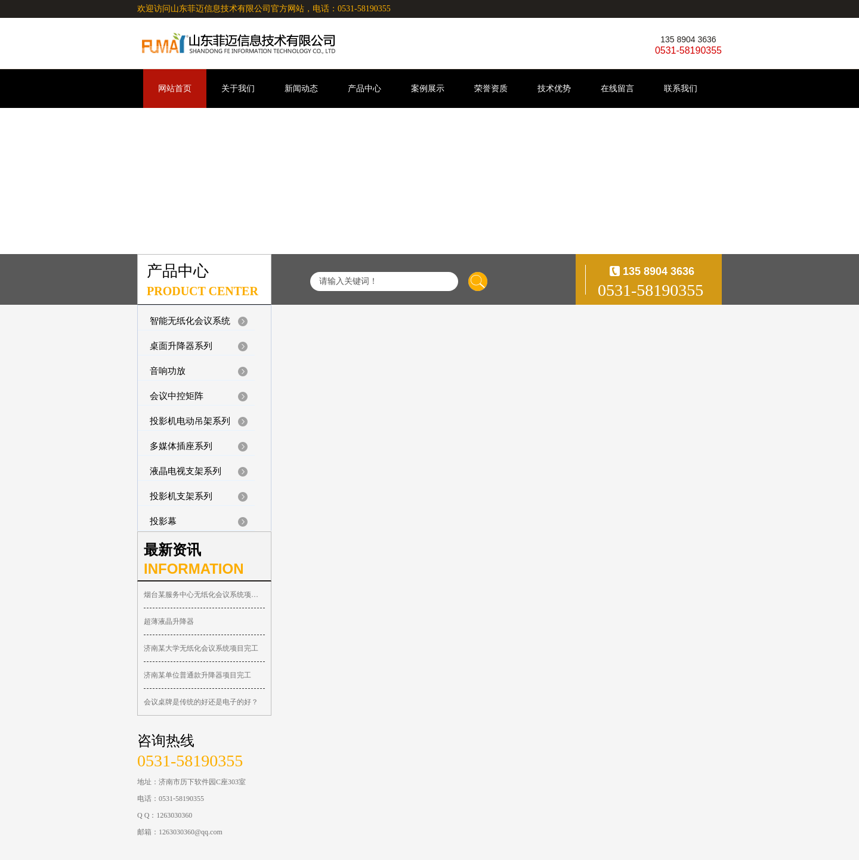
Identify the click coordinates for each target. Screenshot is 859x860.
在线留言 (617, 88)
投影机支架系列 (181, 496)
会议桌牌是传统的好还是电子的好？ (201, 702)
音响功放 (168, 371)
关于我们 (238, 88)
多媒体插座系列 (181, 446)
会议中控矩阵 (176, 396)
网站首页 (174, 88)
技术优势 (554, 88)
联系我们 (680, 88)
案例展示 (427, 88)
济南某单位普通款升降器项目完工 (197, 675)
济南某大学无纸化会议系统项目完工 (201, 648)
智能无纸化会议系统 (190, 321)
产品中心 (364, 88)
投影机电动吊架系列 (190, 421)
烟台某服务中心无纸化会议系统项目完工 (204, 594)
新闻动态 (301, 88)
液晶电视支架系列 (185, 471)
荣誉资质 (491, 88)
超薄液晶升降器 (169, 621)
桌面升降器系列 (181, 346)
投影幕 (163, 521)
